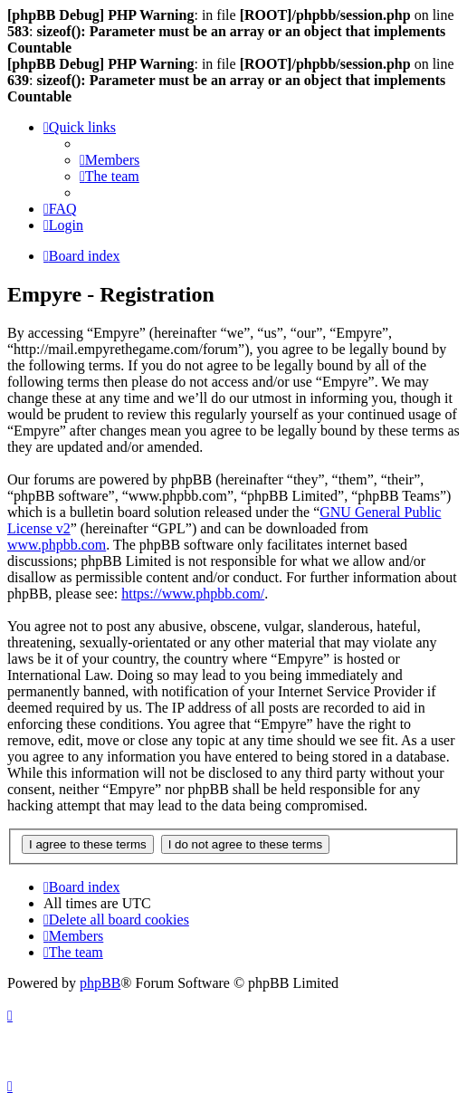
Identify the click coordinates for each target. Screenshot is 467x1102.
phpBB (100, 983)
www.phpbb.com (56, 544)
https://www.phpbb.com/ (192, 593)
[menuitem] (109, 160)
